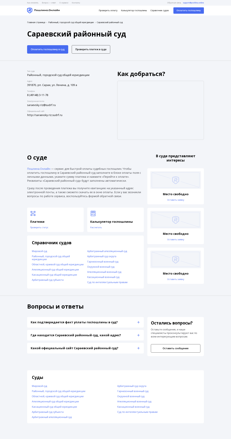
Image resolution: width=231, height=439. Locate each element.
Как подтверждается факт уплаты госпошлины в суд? (74, 324)
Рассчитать (97, 228)
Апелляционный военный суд (104, 273)
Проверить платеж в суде (91, 49)
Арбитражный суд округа (101, 258)
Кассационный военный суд (103, 278)
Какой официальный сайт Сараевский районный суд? (74, 350)
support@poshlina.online (193, 3)
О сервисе (63, 2)
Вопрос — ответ (49, 2)
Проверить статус (41, 228)
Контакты (76, 2)
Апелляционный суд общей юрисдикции (55, 271)
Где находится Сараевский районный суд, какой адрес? (76, 337)
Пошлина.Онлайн (38, 168)
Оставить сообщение (176, 349)
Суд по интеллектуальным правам (107, 283)
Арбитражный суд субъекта (47, 281)
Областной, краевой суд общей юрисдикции (58, 265)
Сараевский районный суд (110, 22)
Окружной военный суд (100, 268)
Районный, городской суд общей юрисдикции (71, 22)
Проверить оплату (108, 10)
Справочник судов (159, 10)
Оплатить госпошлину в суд (48, 49)
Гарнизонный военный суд (102, 263)
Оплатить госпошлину (188, 10)
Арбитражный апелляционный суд (107, 252)
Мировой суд (39, 252)
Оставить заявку (175, 200)
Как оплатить (32, 2)
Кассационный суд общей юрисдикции (54, 276)
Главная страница (36, 22)
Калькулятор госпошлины (134, 10)
